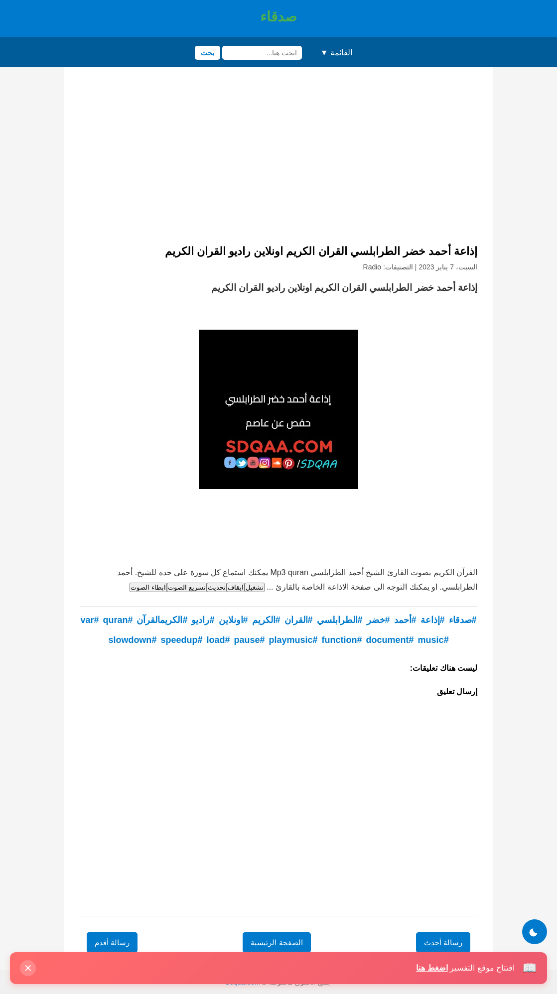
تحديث (217, 587)
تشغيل (255, 587)
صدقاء (278, 16)
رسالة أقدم (112, 942)
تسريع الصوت (187, 587)
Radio (372, 267)
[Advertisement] (278, 159)
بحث (207, 53)
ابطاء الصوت (148, 587)
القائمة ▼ (336, 52)
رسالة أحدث (443, 942)
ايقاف (236, 587)
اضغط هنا (431, 968)
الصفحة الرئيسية (276, 942)
